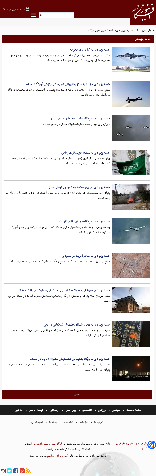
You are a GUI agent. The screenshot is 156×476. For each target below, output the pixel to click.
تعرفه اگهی (37, 422)
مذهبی (19, 410)
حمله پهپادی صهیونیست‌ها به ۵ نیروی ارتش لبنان (79, 187)
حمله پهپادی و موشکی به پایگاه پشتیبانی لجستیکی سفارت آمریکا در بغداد (64, 290)
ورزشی (101, 410)
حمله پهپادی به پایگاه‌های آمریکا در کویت (84, 221)
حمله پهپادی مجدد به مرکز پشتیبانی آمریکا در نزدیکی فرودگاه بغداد (68, 84)
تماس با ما (68, 422)
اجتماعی (54, 410)
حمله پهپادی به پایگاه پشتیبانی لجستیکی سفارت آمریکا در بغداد (70, 359)
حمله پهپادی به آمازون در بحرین (90, 50)
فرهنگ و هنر (36, 410)
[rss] (28, 471)
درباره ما (99, 422)
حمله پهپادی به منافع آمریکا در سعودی (86, 256)
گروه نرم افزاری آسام (57, 455)
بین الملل (70, 410)
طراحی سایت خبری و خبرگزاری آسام (131, 445)
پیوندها (53, 422)
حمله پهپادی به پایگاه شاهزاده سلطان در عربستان (80, 118)
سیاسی (115, 410)
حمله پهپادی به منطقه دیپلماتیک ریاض (85, 153)
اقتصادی (87, 410)
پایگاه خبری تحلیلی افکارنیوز (47, 443)
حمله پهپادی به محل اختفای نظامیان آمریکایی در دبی (76, 324)
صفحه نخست (133, 410)
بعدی (77, 394)
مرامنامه (84, 422)
